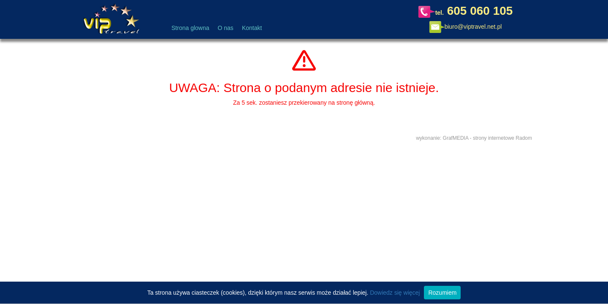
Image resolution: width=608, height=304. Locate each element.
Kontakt (252, 27)
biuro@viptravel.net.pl (473, 26)
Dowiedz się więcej (395, 292)
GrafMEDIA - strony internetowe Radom (487, 138)
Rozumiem (442, 292)
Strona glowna (190, 27)
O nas (225, 27)
